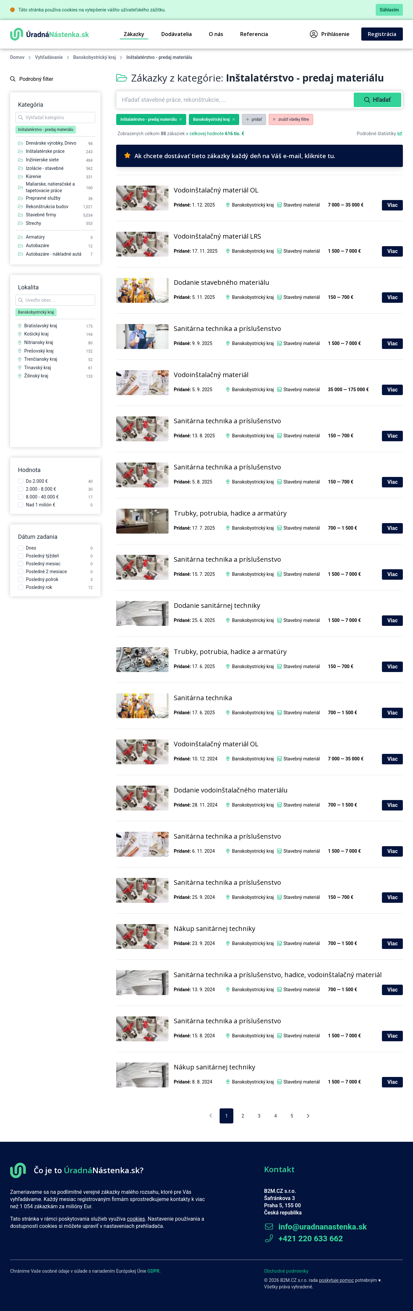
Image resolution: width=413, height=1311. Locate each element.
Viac (392, 205)
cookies (136, 1219)
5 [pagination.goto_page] (292, 1116)
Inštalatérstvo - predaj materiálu (151, 119)
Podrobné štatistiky (380, 133)
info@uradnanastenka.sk (315, 1226)
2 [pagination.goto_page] (243, 1116)
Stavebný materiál (301, 205)
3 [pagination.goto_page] (259, 1116)
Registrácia (382, 34)
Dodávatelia (176, 34)
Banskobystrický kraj (94, 57)
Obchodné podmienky (286, 1271)
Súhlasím (389, 9)
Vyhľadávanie (49, 57)
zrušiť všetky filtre (291, 119)
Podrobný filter (31, 79)
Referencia (254, 34)
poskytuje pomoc (336, 1280)
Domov (17, 57)
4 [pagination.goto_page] (275, 1116)
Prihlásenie (330, 34)
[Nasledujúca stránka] (308, 1115)
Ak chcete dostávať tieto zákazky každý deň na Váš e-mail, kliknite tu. (229, 156)
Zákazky (134, 34)
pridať (254, 119)
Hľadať (377, 99)
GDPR (153, 1271)
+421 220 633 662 (303, 1238)
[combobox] (236, 100)
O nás (216, 34)
